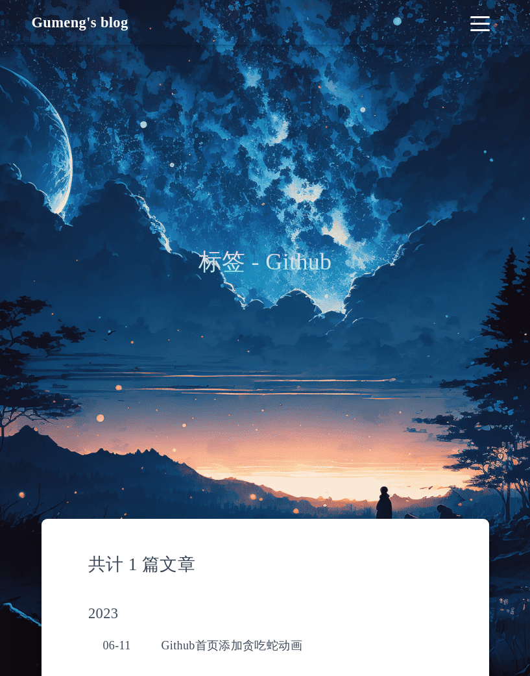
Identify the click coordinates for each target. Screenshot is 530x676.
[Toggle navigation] (480, 22)
